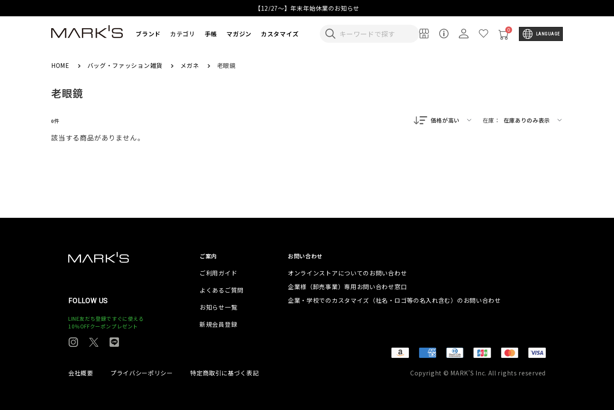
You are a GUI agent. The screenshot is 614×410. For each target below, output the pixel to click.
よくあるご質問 (221, 290)
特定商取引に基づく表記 (224, 373)
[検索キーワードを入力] (375, 33)
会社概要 (80, 373)
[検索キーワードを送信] (330, 34)
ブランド (148, 34)
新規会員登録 (218, 324)
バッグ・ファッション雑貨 (125, 65)
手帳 (211, 34)
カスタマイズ (279, 34)
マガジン (239, 34)
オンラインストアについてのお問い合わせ (347, 273)
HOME (61, 65)
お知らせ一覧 (218, 307)
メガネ (190, 65)
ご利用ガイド (218, 273)
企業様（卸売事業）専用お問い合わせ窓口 (347, 287)
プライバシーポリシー (141, 373)
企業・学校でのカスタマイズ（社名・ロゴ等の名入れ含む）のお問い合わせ (394, 300)
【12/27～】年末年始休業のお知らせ (307, 8)
